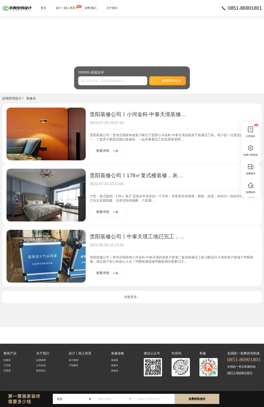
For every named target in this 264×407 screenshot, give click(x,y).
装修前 (114, 360)
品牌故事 (41, 360)
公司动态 (41, 365)
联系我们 (41, 370)
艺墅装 (7, 370)
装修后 (114, 370)
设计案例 (73, 360)
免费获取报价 (197, 399)
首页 (43, 8)
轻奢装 (7, 360)
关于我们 (112, 8)
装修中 (114, 365)
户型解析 (73, 365)
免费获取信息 (167, 81)
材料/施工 (91, 8)
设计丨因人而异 (66, 8)
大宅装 (7, 365)
